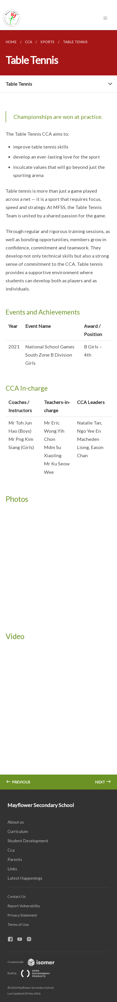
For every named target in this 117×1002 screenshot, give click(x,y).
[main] (58, 410)
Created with (34, 962)
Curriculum (17, 831)
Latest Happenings (24, 878)
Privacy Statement (22, 915)
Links (12, 868)
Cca (11, 850)
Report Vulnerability (23, 905)
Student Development (27, 840)
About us (15, 822)
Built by (32, 973)
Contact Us (16, 896)
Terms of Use (18, 924)
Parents (14, 859)
